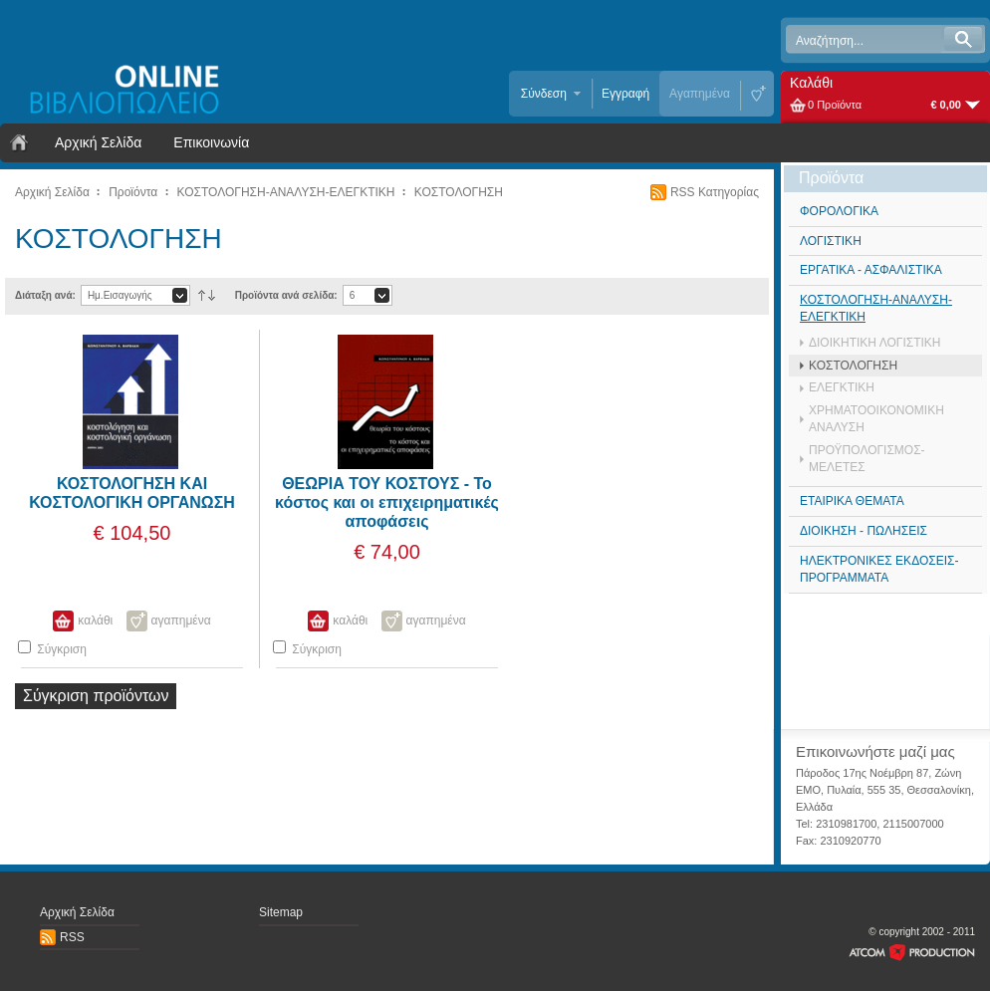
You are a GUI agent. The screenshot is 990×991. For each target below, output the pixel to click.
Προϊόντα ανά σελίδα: (286, 295)
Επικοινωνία (211, 142)
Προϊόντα (133, 192)
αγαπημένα (181, 620)
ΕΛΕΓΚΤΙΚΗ (841, 387)
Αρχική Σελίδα (98, 142)
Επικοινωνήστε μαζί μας (875, 751)
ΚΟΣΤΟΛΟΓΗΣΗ (458, 192)
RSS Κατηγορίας (714, 192)
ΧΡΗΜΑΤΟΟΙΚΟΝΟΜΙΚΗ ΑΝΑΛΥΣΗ (876, 418)
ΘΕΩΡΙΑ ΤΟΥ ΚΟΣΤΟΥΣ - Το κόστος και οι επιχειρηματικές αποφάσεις (387, 502)
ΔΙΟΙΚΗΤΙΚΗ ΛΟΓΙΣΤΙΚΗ (875, 343)
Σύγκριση (52, 648)
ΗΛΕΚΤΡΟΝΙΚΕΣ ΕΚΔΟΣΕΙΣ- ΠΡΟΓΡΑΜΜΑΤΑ (879, 569)
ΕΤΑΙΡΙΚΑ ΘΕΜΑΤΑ (852, 501)
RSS (72, 937)
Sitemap (281, 912)
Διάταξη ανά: (45, 295)
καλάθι (95, 620)
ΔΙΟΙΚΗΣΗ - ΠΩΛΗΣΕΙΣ (863, 531)
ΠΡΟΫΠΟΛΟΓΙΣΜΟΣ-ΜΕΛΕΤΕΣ (867, 458)
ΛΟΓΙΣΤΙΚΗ (831, 241)
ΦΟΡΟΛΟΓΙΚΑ (839, 211)
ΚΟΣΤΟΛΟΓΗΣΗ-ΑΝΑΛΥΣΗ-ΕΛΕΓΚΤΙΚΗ (286, 192)
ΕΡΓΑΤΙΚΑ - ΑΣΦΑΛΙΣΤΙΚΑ (871, 270)
